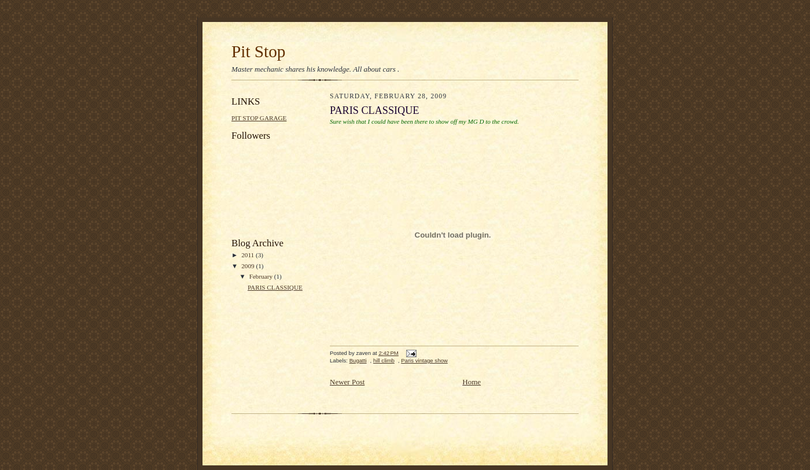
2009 (248, 265)
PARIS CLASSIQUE (275, 287)
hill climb (384, 360)
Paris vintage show (424, 360)
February (261, 276)
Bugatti (358, 360)
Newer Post (347, 382)
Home (471, 382)
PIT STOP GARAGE (258, 117)
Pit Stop (258, 51)
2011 (248, 254)
